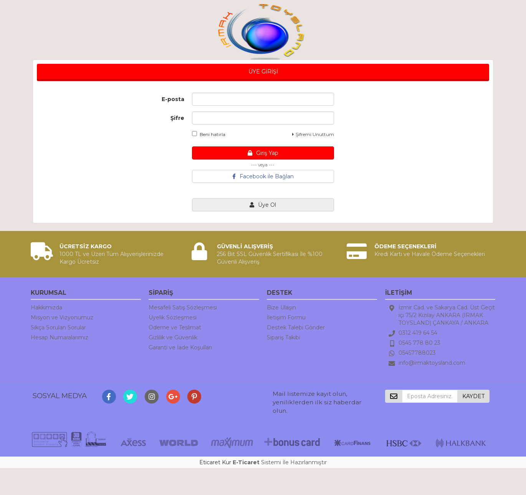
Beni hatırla (208, 134)
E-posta (173, 99)
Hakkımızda (46, 307)
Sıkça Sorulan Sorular (58, 327)
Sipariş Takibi (283, 337)
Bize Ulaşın (281, 307)
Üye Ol (263, 204)
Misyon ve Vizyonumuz (62, 317)
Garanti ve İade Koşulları (180, 347)
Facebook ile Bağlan (263, 176)
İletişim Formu (286, 317)
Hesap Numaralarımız (59, 337)
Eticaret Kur (215, 462)
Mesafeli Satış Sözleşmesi (183, 307)
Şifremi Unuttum (313, 134)
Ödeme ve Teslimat (175, 327)
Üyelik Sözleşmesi (173, 317)
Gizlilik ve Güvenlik (173, 337)
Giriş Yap (263, 152)
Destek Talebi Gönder (296, 327)
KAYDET (473, 396)
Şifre (177, 118)
